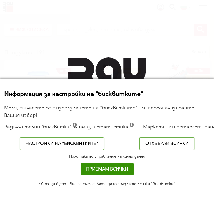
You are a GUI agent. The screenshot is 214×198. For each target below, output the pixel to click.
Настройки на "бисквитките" (62, 143)
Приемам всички (107, 169)
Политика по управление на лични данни (107, 156)
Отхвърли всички (167, 143)
